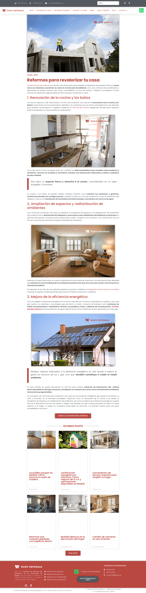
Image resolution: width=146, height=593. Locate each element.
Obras (92, 10)
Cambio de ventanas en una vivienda (104, 537)
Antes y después (103, 10)
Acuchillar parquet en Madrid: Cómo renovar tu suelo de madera (41, 476)
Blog (114, 10)
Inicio (32, 10)
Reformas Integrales (62, 10)
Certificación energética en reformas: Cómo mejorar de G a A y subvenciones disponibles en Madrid (73, 478)
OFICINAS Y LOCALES (80, 10)
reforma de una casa (38, 85)
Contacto (123, 10)
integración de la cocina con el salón (103, 289)
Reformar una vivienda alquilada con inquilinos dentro (40, 539)
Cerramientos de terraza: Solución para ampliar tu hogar (104, 475)
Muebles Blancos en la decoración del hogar (73, 537)
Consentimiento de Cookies (104, 591)
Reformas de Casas (44, 10)
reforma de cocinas (80, 107)
